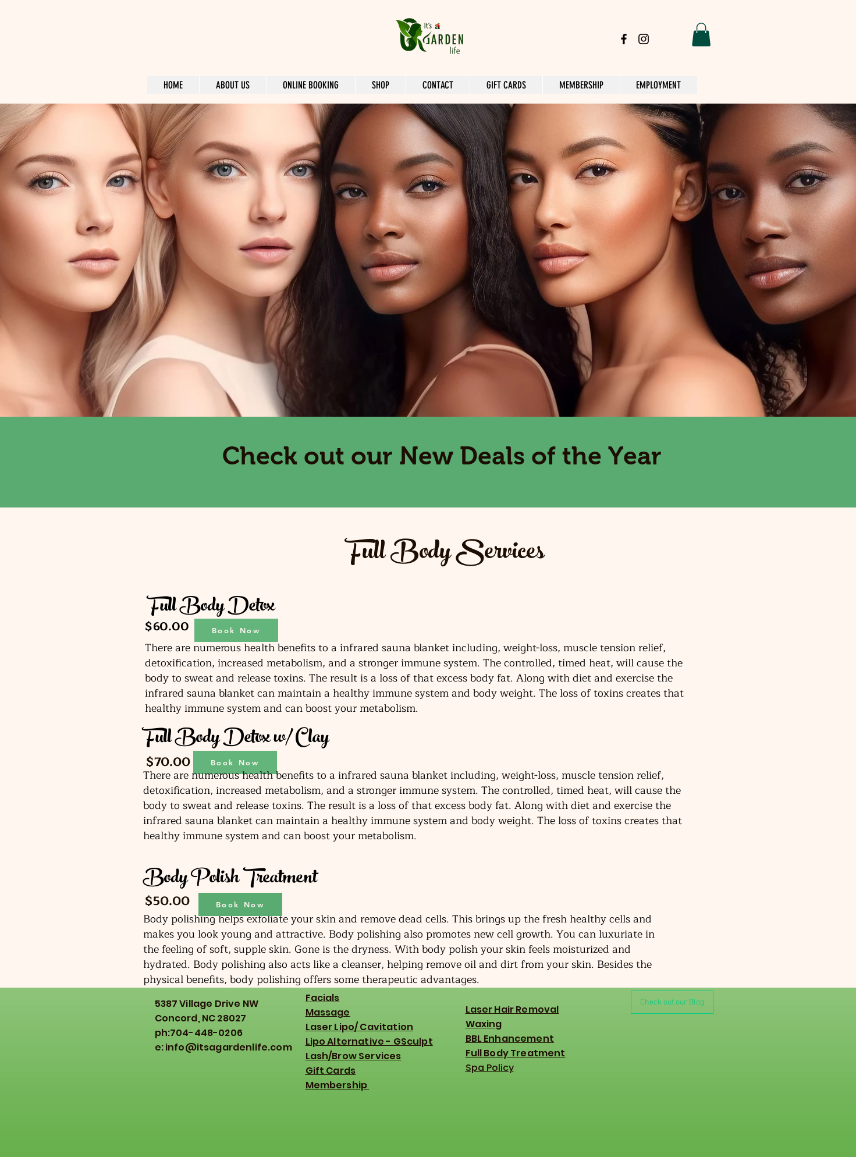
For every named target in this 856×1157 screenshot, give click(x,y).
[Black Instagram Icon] (644, 39)
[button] (701, 35)
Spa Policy (490, 1067)
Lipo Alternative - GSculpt (369, 1041)
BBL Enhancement (510, 1038)
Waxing (484, 1024)
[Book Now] (236, 630)
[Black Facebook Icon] (624, 39)
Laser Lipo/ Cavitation (360, 1027)
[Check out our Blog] (672, 1002)
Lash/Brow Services (354, 1056)
